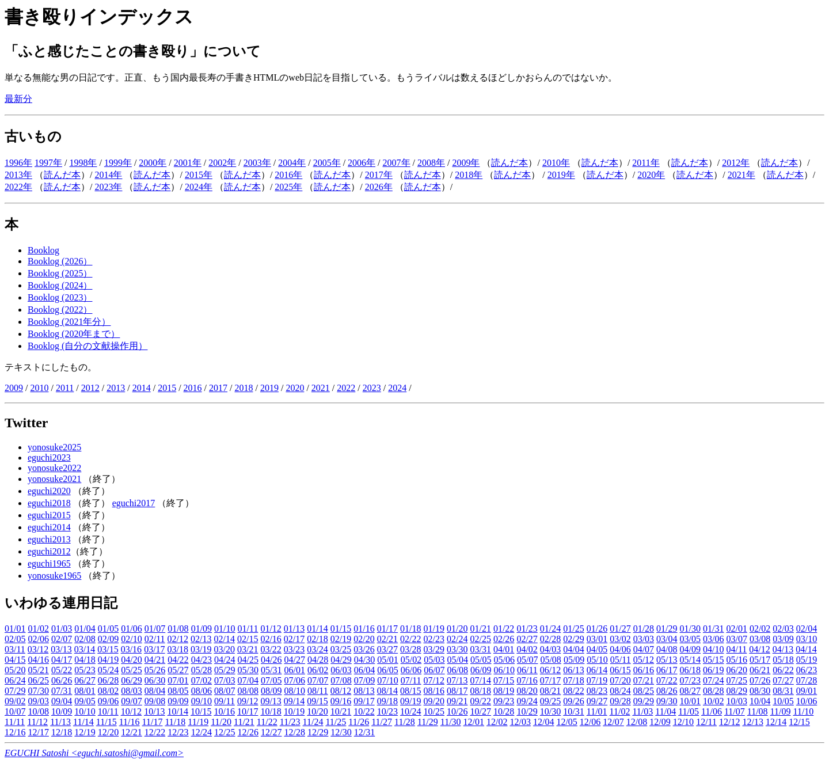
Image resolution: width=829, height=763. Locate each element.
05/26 (154, 670)
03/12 (38, 649)
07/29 (15, 691)
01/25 (573, 628)
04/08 (666, 649)
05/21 (38, 670)
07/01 (178, 680)
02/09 (108, 639)
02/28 (550, 639)
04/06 (620, 649)
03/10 (806, 639)
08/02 (108, 691)
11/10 (803, 711)
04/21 (154, 660)
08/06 (201, 691)
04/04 (573, 649)
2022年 (18, 187)
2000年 (152, 163)
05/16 (736, 660)
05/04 (457, 660)
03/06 (713, 639)
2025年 (288, 187)
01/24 (550, 628)
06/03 (340, 670)
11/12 (37, 722)
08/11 (317, 691)
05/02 (411, 660)
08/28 (713, 691)
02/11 (154, 639)
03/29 (434, 649)
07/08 (340, 680)
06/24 (15, 680)
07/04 (248, 680)
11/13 (60, 722)
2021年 (741, 175)
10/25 (434, 711)
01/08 (178, 628)
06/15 (620, 670)
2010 (39, 388)
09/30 (666, 701)
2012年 (736, 163)
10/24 (410, 711)
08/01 (84, 691)
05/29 (224, 670)
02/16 (270, 639)
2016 (193, 388)
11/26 (358, 722)
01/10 (224, 628)
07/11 (411, 680)
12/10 (683, 722)
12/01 (473, 722)
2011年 (645, 163)
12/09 (659, 722)
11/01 (597, 711)
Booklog (43, 250)
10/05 (783, 701)
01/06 (131, 628)
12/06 (590, 722)
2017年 (379, 175)
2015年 (198, 175)
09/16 (340, 701)
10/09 (61, 711)
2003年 (257, 163)
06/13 (573, 670)
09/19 (410, 701)
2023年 (108, 187)
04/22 (178, 660)
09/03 (38, 701)
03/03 (643, 639)
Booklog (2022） (60, 309)
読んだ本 (509, 163)
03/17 (154, 649)
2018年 (468, 175)
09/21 (457, 701)
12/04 (543, 722)
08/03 (131, 691)
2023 (372, 388)
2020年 (651, 175)
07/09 (364, 680)
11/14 (83, 722)
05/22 (61, 670)
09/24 (526, 701)
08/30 (760, 691)
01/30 (690, 628)
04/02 (526, 649)
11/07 (734, 711)
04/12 (759, 649)
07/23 (690, 680)
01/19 (434, 628)
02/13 (201, 639)
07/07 (317, 680)
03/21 (247, 649)
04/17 (61, 660)
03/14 (84, 649)
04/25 (248, 660)
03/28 (410, 649)
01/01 (15, 628)
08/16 (434, 691)
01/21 (480, 628)
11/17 (152, 722)
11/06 (711, 711)
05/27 (178, 670)
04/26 (271, 660)
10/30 (550, 711)
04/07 (643, 649)
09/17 (363, 701)
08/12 (340, 691)
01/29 (666, 628)
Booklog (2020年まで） (74, 334)
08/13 (363, 691)
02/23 (434, 639)
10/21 (340, 711)
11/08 (757, 711)
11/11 (15, 722)
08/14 (387, 691)
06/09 (480, 670)
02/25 (480, 639)
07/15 (503, 680)
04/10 (713, 649)
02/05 (15, 639)
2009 (14, 388)
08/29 (736, 691)
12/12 (729, 722)
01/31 (713, 628)
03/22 (270, 649)
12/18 (61, 732)
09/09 (178, 701)
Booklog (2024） (60, 285)
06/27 (84, 680)
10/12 (131, 711)
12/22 (154, 732)
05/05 (480, 660)
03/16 (131, 649)
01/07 (154, 628)
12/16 (15, 732)
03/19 (201, 649)
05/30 (248, 670)
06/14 (597, 670)
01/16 (363, 628)
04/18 (84, 660)
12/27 (271, 732)
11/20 (221, 722)
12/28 (294, 732)
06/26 (61, 680)
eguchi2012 (49, 551)
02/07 (61, 639)
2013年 (18, 175)
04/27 (294, 660)
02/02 (760, 628)
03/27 (387, 649)
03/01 (597, 639)
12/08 (636, 722)
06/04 (364, 670)
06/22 (783, 670)
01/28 (643, 628)
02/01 (736, 628)
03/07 (736, 639)
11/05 (688, 711)
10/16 (224, 711)
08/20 (526, 691)
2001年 (187, 163)
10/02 (713, 701)
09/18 (387, 701)
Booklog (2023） (60, 297)
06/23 (806, 670)
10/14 (178, 711)
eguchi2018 (49, 503)
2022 (346, 388)
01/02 (38, 628)
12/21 (131, 732)
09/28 (620, 701)
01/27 (620, 628)
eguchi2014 (49, 527)
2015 (167, 388)
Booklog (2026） (60, 261)
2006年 (361, 163)
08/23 (597, 691)
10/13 (154, 711)
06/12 (550, 670)
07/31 (61, 691)
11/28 (404, 722)
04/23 (201, 660)
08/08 (248, 691)
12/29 (317, 732)
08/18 (480, 691)
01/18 (410, 628)
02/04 (806, 628)
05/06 (504, 660)
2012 (90, 388)
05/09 (574, 660)
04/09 (690, 649)
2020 (295, 388)
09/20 (434, 701)
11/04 (665, 711)
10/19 (294, 711)
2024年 (198, 187)
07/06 (294, 680)
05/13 (666, 660)
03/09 (783, 639)
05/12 (643, 660)
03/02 (620, 639)
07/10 (387, 680)
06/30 (154, 680)
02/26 (503, 639)
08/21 (550, 691)
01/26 (597, 628)
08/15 (410, 691)
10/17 (247, 711)
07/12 (434, 680)
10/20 (317, 711)
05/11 (620, 660)
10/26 (457, 711)
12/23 (178, 732)
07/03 (224, 680)
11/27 (381, 722)
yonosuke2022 (54, 468)
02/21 (387, 639)
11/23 (290, 722)
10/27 (480, 711)
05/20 (15, 670)
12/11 (706, 722)
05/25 (131, 670)
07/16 (526, 680)
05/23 (84, 670)
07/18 (573, 680)
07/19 (597, 680)
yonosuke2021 (54, 479)
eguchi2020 (49, 491)
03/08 (760, 639)
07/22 (666, 680)
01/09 (201, 628)
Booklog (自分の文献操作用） (87, 346)
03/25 (340, 649)
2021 (320, 388)
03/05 (690, 639)
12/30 (340, 732)
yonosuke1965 (54, 575)
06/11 (527, 670)
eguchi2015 (49, 515)
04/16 (38, 660)
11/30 (450, 722)
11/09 (780, 711)
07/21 (643, 680)
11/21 (244, 722)
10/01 (690, 701)
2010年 (556, 163)
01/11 (248, 628)
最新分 (18, 99)
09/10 (201, 701)
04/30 (364, 660)
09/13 (270, 701)
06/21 (760, 670)
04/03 (550, 649)
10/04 (760, 701)
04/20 (131, 660)
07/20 (620, 680)
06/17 (666, 670)
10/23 (387, 711)
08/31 (783, 691)
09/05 (84, 701)
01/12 (270, 628)
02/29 (573, 639)
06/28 (108, 680)
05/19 (806, 660)
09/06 (108, 701)
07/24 (713, 680)
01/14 (317, 628)
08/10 (294, 691)
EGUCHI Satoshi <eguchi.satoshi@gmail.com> (94, 753)
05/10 (597, 660)
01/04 (84, 628)
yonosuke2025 (54, 447)
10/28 (503, 711)
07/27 (783, 680)
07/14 (480, 680)
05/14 (690, 660)
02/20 (363, 639)
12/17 (38, 732)
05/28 (201, 670)
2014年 (108, 175)
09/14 (294, 701)
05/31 (271, 670)
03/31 (480, 649)
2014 (141, 388)
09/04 (61, 701)
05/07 (527, 660)
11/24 (313, 722)
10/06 (806, 701)
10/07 (15, 711)
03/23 (294, 649)
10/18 (270, 711)
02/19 (340, 639)
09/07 (131, 701)
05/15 (713, 660)
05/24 (108, 670)
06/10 (504, 670)
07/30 (38, 691)
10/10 (84, 711)
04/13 (783, 649)
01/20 (457, 628)
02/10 (131, 639)
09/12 (247, 701)
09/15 (317, 701)
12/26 (248, 732)
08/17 (457, 691)
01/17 (387, 628)
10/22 (363, 711)
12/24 (201, 732)
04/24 (224, 660)
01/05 (108, 628)
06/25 (38, 680)
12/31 (364, 732)
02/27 (526, 639)
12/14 (776, 722)
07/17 (550, 680)
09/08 (154, 701)
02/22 (410, 639)
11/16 (129, 722)
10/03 (736, 701)
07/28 (806, 680)
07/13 (457, 680)
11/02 (620, 711)
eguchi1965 (49, 563)
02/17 (294, 639)
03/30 (457, 649)
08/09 (271, 691)
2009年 (466, 163)
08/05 (178, 691)
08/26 (666, 691)
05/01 (387, 660)
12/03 (520, 722)
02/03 (783, 628)
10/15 (201, 711)
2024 (397, 388)
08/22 (573, 691)
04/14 (806, 649)
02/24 (457, 639)
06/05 (387, 670)
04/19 (108, 660)
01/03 (61, 628)
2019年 (561, 175)
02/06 (38, 639)
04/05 (597, 649)
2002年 (222, 163)
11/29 (427, 722)
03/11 (15, 649)
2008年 (431, 163)
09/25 (550, 701)
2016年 (288, 175)
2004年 (292, 163)
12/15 (799, 722)
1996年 (18, 163)
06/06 (411, 670)
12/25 (224, 732)
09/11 (224, 701)
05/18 (783, 660)
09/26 (573, 701)
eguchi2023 (49, 457)
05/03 (434, 660)
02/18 (317, 639)
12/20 (108, 732)
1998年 (83, 163)
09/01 (806, 691)
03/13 (61, 649)
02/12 (178, 639)
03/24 (317, 649)
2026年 (379, 187)
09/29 (643, 701)
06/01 (294, 670)
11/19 (198, 722)
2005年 (327, 163)
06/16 (643, 670)
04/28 (317, 660)
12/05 (566, 722)
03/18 (178, 649)
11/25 (335, 722)
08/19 (503, 691)
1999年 (118, 163)
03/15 (107, 649)
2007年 (396, 163)
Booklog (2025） (60, 273)
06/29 (131, 680)
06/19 (713, 670)
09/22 (480, 701)
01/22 (503, 628)
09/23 (503, 701)
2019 (269, 388)
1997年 (48, 163)
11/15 (106, 722)
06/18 (690, 670)
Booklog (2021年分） (69, 322)
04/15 (15, 660)
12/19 (84, 732)
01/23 (526, 628)
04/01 (503, 649)
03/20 (224, 649)
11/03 (642, 711)
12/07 (613, 722)
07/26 (760, 680)
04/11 (736, 649)
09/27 (597, 701)
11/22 (267, 722)
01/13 (294, 628)
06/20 (736, 670)
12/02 (496, 722)
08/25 (643, 691)
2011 (65, 388)
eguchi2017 (133, 503)
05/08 (550, 660)
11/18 (175, 722)
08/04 (154, 691)
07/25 (736, 680)
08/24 (620, 691)
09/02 (15, 701)
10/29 (526, 711)
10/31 (573, 711)
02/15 (247, 639)
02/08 (84, 639)
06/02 (317, 670)
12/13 (752, 722)
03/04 (666, 639)
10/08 (38, 711)
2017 (218, 388)
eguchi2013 (49, 539)
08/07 (224, 691)
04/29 (340, 660)
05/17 (760, 660)
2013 (116, 388)
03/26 (363, 649)
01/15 (340, 628)
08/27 (690, 691)
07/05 (271, 680)
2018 (243, 388)
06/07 (434, 670)
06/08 (457, 670)
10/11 (108, 711)
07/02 (201, 680)
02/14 (224, 639)
